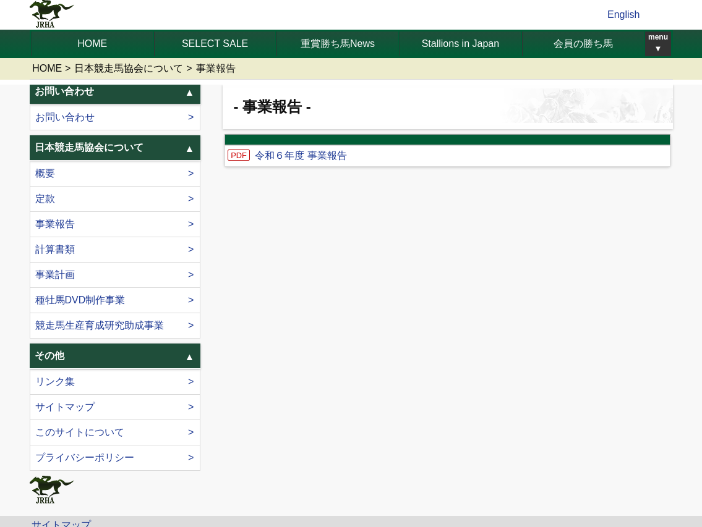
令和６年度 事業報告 (300, 155)
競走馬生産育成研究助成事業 (99, 325)
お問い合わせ (65, 117)
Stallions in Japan (460, 43)
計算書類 (55, 249)
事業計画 (55, 274)
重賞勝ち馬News (338, 43)
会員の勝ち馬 (583, 43)
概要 (45, 173)
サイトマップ (65, 407)
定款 (45, 198)
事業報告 (55, 224)
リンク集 (55, 381)
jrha (52, 15)
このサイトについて (79, 432)
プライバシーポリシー (84, 457)
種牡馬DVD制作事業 (80, 300)
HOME (92, 43)
